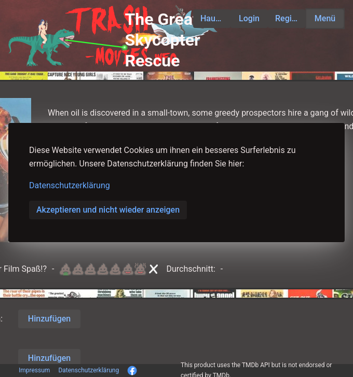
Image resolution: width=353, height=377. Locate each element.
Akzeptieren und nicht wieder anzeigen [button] (108, 210)
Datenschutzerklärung (69, 185)
